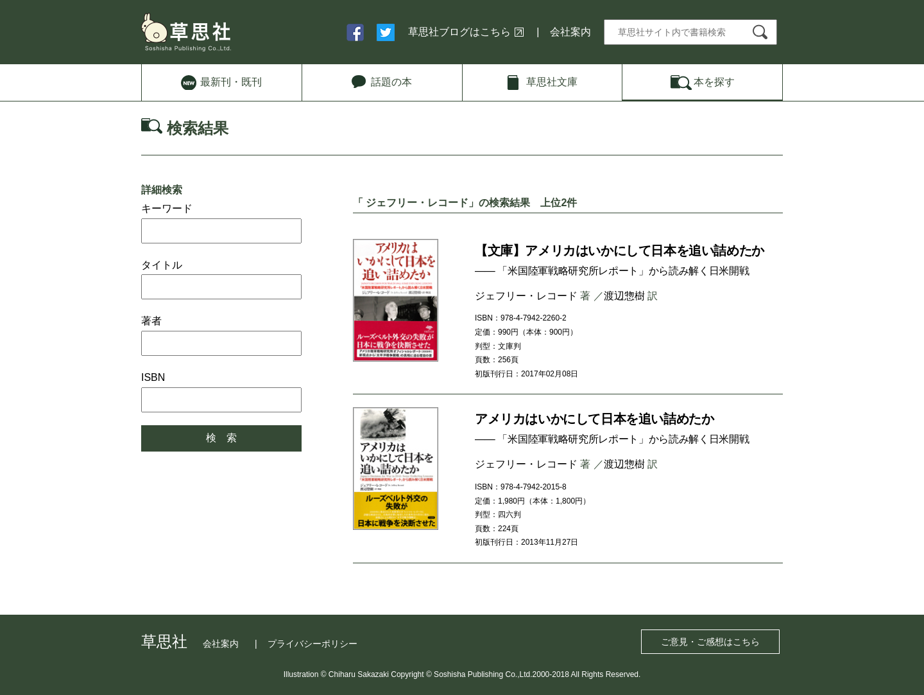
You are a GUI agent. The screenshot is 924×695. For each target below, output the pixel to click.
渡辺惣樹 (624, 295)
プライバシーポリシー (312, 643)
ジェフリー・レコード (526, 295)
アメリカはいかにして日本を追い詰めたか (594, 419)
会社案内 (570, 31)
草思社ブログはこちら (459, 31)
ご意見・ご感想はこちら (710, 642)
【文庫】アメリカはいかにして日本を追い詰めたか (619, 250)
